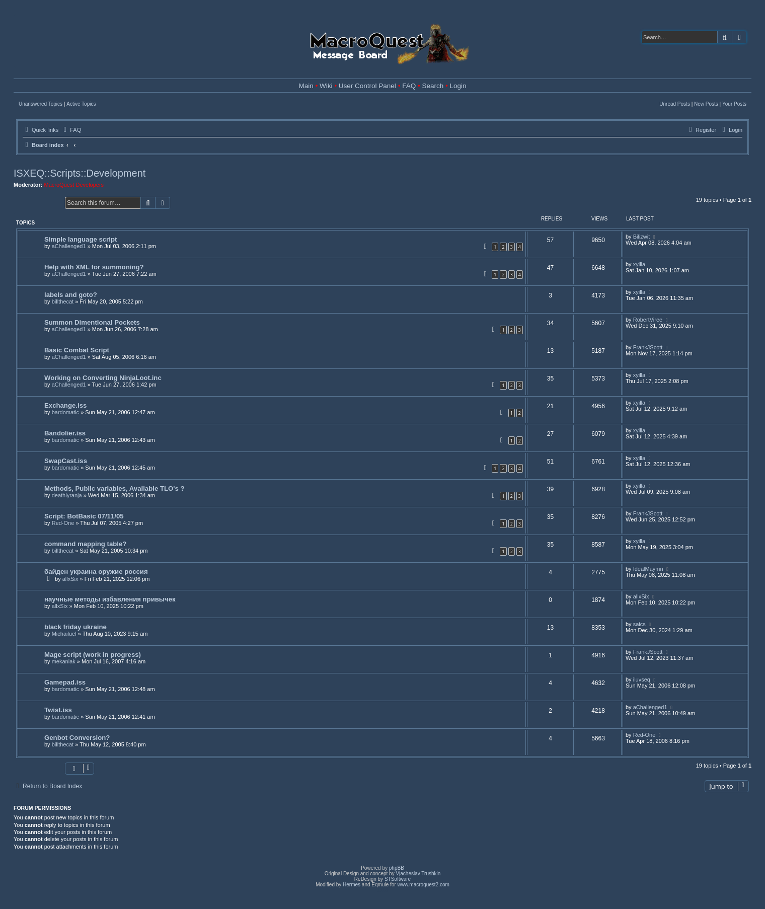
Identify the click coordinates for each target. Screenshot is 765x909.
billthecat (62, 301)
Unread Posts (674, 104)
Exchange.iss (65, 405)
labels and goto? (70, 294)
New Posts (706, 104)
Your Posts (734, 104)
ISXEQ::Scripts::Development (79, 173)
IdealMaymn (648, 569)
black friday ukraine (75, 627)
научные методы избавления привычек (110, 599)
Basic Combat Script (76, 350)
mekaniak (63, 661)
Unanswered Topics (40, 104)
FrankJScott (648, 347)
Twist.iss (58, 710)
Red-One (63, 523)
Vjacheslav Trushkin (418, 873)
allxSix (70, 579)
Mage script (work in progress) (92, 654)
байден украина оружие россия (96, 571)
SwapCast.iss (65, 461)
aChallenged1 (69, 246)
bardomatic (65, 412)
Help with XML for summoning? (94, 267)
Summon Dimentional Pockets (92, 322)
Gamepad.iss (65, 682)
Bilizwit (641, 237)
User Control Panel (367, 86)
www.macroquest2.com (423, 884)
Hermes (351, 884)
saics (639, 624)
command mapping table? (85, 544)
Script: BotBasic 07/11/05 (84, 516)
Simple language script (80, 239)
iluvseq (641, 679)
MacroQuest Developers (74, 185)
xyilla (639, 264)
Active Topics (81, 104)
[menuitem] (71, 130)
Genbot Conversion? (77, 737)
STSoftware (398, 879)
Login (457, 86)
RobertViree (648, 320)
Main (306, 86)
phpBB (396, 868)
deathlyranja (67, 495)
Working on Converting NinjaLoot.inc (103, 378)
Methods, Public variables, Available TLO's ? (114, 488)
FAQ (409, 86)
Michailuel (64, 634)
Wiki (326, 86)
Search (432, 86)
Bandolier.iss (65, 433)
